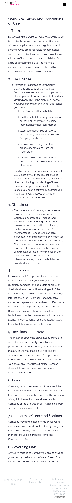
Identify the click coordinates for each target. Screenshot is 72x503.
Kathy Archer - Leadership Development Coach (59, 482)
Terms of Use (36, 479)
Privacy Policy (36, 482)
